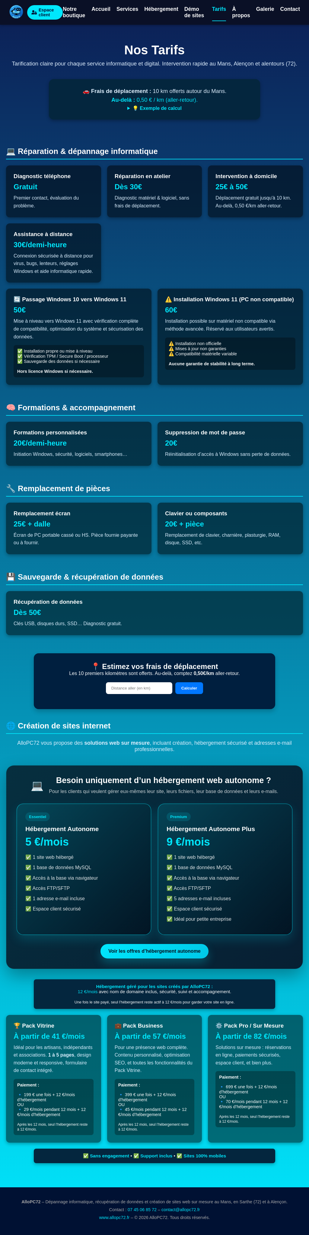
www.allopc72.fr (114, 1217)
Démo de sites (194, 12)
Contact (290, 9)
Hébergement (161, 9)
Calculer (189, 688)
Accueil (100, 9)
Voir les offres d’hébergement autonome (154, 951)
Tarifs (219, 9)
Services (127, 9)
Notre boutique (74, 12)
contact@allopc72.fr (180, 1209)
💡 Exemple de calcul (157, 108)
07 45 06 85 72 (142, 1209)
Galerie (265, 9)
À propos (241, 12)
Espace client (42, 12)
